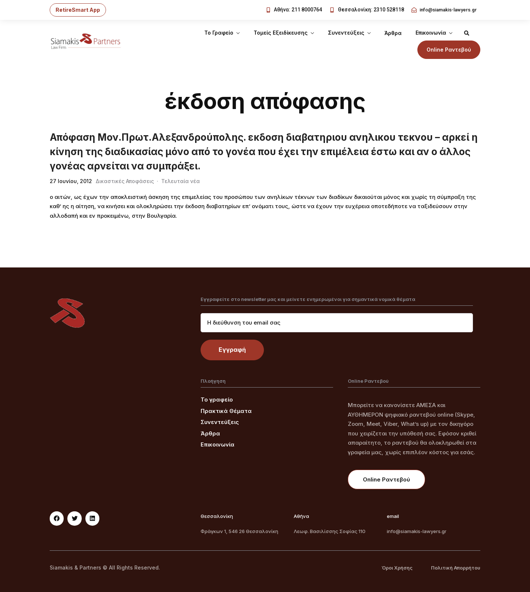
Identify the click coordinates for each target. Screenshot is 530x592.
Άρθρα (393, 33)
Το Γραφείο (218, 32)
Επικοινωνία (431, 32)
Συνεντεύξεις (346, 32)
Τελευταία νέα (180, 181)
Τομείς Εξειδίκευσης (281, 32)
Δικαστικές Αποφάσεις (125, 181)
